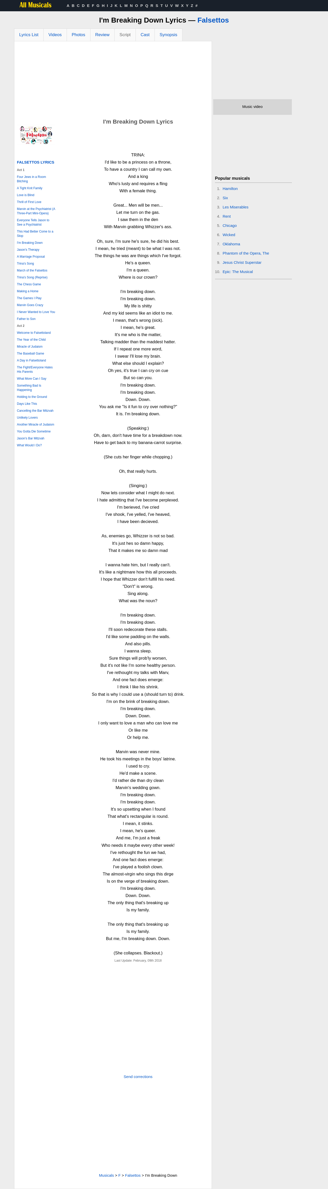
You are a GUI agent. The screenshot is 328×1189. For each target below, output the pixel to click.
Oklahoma (231, 244)
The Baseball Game (30, 353)
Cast (145, 34)
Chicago (230, 225)
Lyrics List (28, 34)
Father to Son (26, 319)
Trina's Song (25, 263)
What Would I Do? (29, 445)
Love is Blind (25, 195)
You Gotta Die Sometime (34, 431)
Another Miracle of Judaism (35, 424)
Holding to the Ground (32, 397)
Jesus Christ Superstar (242, 262)
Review (102, 34)
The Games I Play (29, 298)
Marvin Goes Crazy (30, 305)
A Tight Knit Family (29, 188)
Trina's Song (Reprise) (32, 277)
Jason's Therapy (28, 249)
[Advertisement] (113, 80)
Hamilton (230, 188)
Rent (227, 216)
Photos (78, 34)
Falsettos (213, 20)
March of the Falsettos (32, 270)
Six (225, 198)
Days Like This (27, 404)
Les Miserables (236, 207)
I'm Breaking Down (30, 243)
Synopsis (168, 34)
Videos (55, 34)
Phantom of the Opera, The (246, 253)
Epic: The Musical (238, 271)
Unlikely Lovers (27, 417)
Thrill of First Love (29, 202)
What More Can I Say (31, 378)
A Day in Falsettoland (31, 360)
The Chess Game (29, 284)
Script (124, 34)
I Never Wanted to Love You (36, 312)
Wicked (229, 235)
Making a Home (27, 291)
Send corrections (138, 1076)
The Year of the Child (31, 339)
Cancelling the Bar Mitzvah (35, 410)
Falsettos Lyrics (35, 162)
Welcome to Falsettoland (34, 333)
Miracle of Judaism (30, 346)
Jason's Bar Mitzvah (30, 438)
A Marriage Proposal (31, 256)
